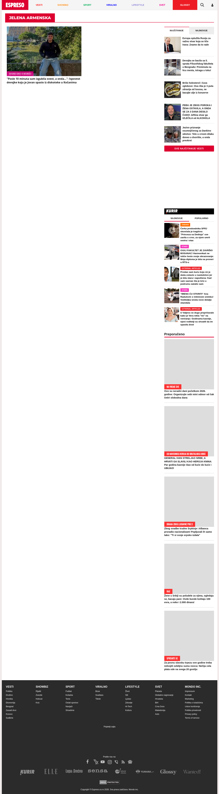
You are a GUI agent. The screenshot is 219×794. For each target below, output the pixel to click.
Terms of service (192, 718)
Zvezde (39, 695)
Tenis (68, 699)
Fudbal (69, 691)
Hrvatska (159, 699)
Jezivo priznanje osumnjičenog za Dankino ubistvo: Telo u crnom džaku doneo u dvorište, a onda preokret (198, 134)
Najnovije (201, 30)
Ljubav (128, 699)
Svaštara (99, 695)
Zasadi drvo (11, 710)
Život (127, 691)
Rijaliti (38, 691)
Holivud (39, 699)
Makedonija (160, 710)
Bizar (97, 691)
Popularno (201, 218)
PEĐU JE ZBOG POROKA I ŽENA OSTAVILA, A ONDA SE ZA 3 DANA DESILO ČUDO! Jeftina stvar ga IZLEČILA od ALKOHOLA (197, 111)
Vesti (10, 686)
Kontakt (188, 695)
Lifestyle (132, 686)
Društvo (9, 695)
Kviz (38, 703)
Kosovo (9, 714)
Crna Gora (159, 706)
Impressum (190, 691)
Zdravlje (128, 703)
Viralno (101, 686)
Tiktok (98, 699)
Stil (126, 695)
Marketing (189, 699)
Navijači (69, 706)
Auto (157, 714)
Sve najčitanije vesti (189, 148)
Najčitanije (177, 30)
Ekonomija (10, 703)
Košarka (69, 695)
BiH (156, 703)
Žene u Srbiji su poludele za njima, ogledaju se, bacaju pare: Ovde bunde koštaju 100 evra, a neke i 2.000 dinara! (189, 599)
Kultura (128, 710)
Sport (70, 686)
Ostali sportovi (72, 703)
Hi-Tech (128, 706)
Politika (9, 691)
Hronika (9, 699)
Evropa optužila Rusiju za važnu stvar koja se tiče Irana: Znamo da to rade (197, 41)
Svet (158, 686)
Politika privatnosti (193, 710)
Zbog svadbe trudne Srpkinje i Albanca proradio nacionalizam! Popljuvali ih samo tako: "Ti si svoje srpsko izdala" (188, 531)
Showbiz (42, 686)
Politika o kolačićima (194, 703)
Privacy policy (191, 714)
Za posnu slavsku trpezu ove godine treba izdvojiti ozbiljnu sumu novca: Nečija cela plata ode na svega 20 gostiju (188, 666)
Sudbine (9, 718)
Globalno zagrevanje (164, 695)
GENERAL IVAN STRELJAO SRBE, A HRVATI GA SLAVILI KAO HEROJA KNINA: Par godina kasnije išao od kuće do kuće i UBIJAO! (188, 463)
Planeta (158, 691)
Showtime (70, 710)
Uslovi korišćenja (192, 706)
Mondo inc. (193, 686)
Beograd (9, 706)
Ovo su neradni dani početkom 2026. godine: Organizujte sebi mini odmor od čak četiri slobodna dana (189, 394)
